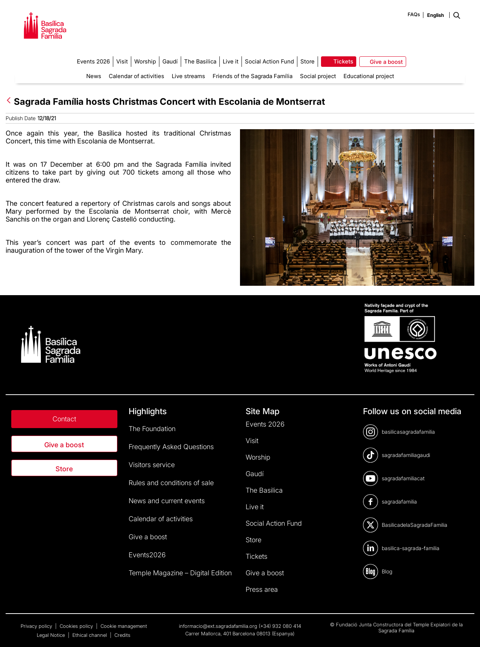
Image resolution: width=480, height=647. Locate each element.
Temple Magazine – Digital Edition (180, 573)
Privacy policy (37, 626)
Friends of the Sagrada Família (252, 76)
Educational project (369, 76)
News (93, 76)
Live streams (188, 76)
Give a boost (64, 445)
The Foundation (152, 429)
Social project (318, 76)
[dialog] (466, 632)
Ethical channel (90, 635)
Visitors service (152, 465)
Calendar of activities (136, 76)
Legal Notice (51, 635)
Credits (122, 635)
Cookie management (123, 626)
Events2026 (147, 555)
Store (64, 469)
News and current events (167, 501)
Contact (64, 419)
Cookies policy (77, 626)
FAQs (414, 14)
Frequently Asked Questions (171, 447)
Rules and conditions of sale (171, 483)
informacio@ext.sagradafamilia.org (218, 626)
